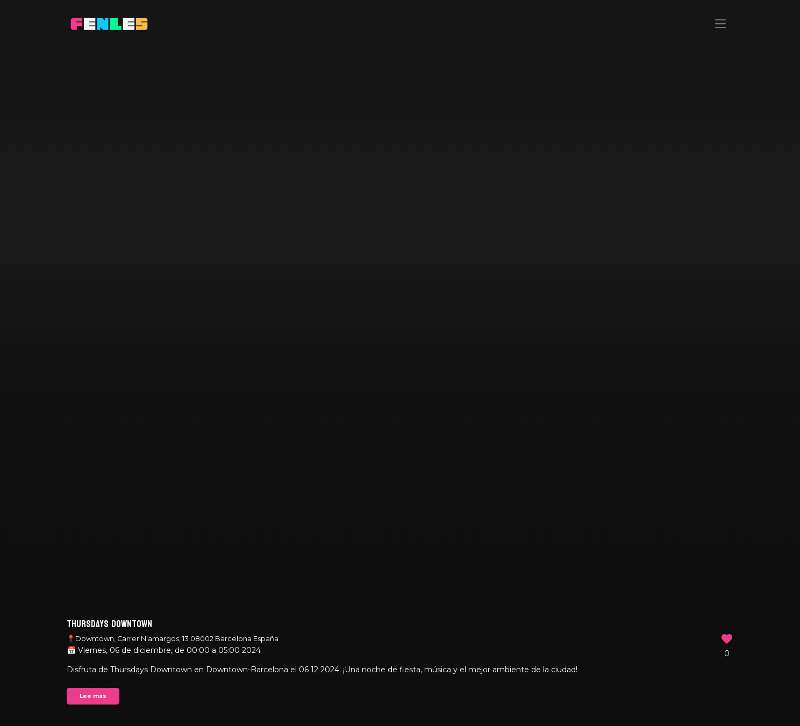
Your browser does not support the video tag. (400, 363)
